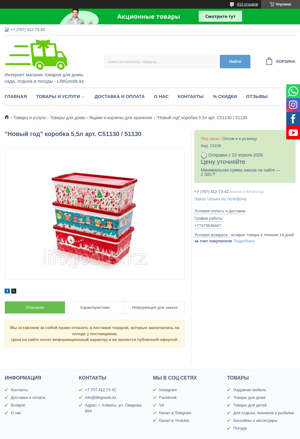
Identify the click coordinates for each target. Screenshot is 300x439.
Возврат (18, 405)
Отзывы (257, 96)
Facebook (168, 397)
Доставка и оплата (120, 96)
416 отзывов (247, 4)
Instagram (168, 390)
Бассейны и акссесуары (255, 420)
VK (161, 405)
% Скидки (225, 96)
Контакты (191, 96)
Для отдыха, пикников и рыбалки (263, 413)
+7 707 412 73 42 (100, 390)
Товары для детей (250, 405)
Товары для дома (67, 117)
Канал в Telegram (175, 413)
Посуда (240, 428)
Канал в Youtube (174, 420)
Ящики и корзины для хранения (120, 117)
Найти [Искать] (235, 61)
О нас (161, 96)
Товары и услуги (58, 96)
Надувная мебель (249, 390)
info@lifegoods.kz (101, 397)
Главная (16, 96)
